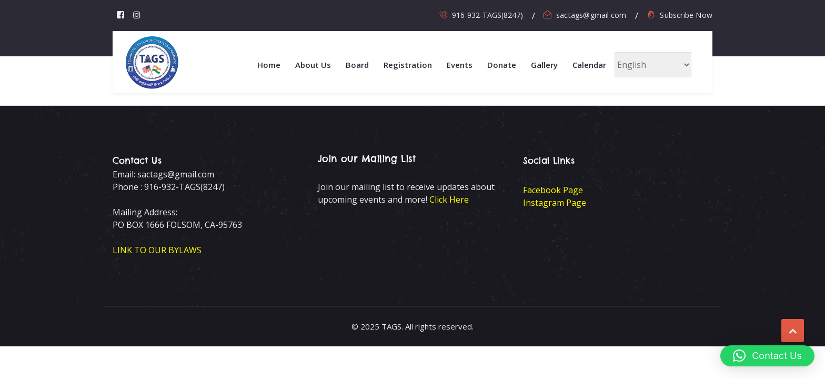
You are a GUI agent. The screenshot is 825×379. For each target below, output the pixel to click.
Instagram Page (554, 202)
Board (357, 64)
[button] (767, 355)
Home (268, 64)
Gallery (544, 64)
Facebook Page (553, 190)
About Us (313, 64)
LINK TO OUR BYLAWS (157, 250)
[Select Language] (653, 64)
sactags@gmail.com (591, 15)
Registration (408, 64)
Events (459, 64)
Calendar (589, 64)
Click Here (449, 199)
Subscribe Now (686, 15)
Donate (501, 64)
